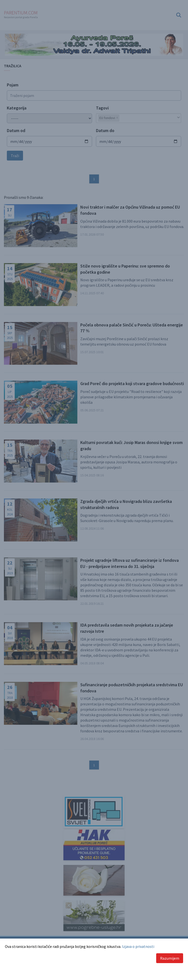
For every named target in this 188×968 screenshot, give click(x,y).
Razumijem (169, 958)
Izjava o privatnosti (138, 946)
